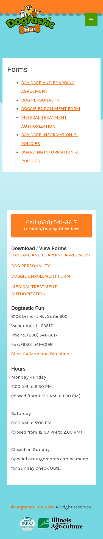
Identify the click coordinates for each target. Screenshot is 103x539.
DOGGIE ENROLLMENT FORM (50, 108)
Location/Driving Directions (51, 228)
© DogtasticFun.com (32, 507)
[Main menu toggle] (91, 19)
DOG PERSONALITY (40, 100)
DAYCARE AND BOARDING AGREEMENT (51, 255)
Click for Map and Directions (41, 353)
